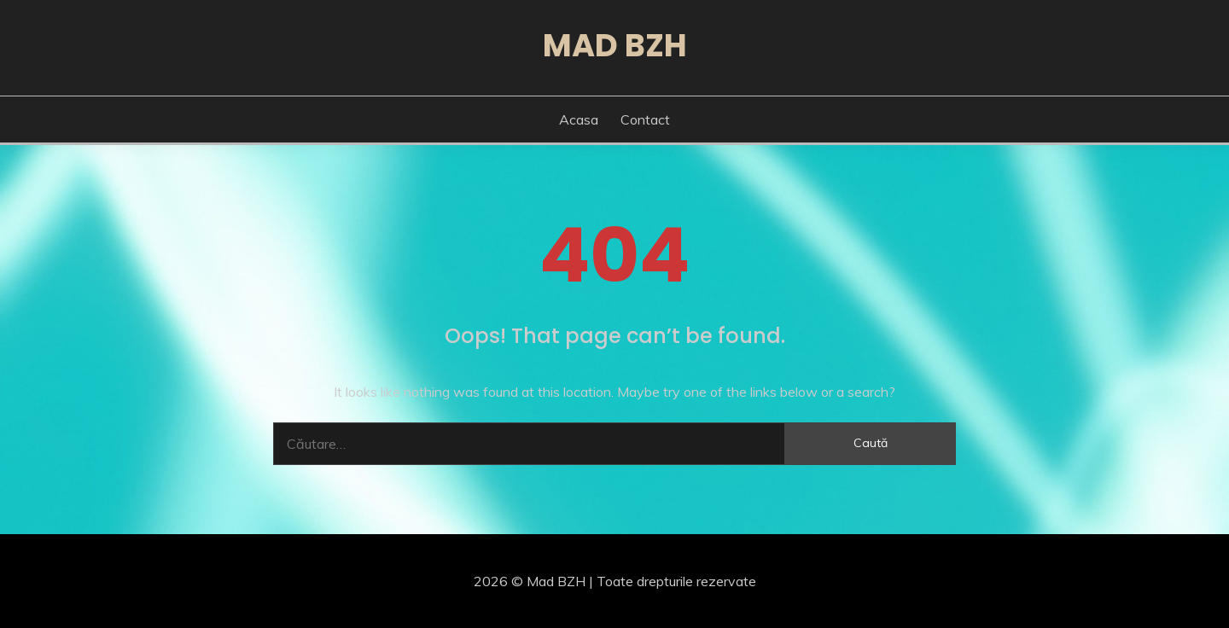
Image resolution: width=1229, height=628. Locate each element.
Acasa (578, 119)
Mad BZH (615, 45)
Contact (645, 119)
